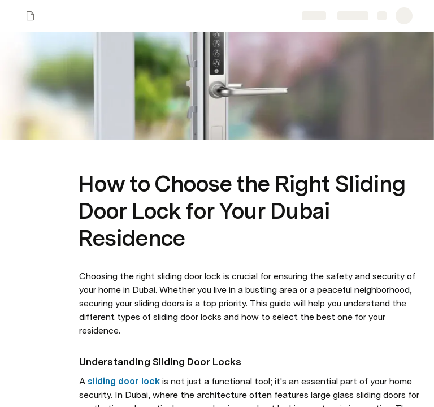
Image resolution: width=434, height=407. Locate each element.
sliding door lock (124, 381)
